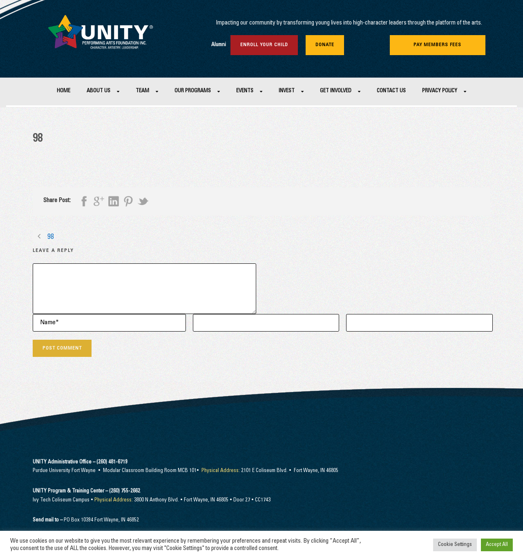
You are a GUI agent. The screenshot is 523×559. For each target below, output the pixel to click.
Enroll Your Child (264, 44)
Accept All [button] (497, 545)
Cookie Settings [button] (455, 545)
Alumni (218, 45)
